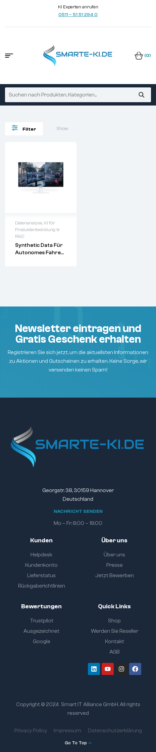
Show (62, 128)
